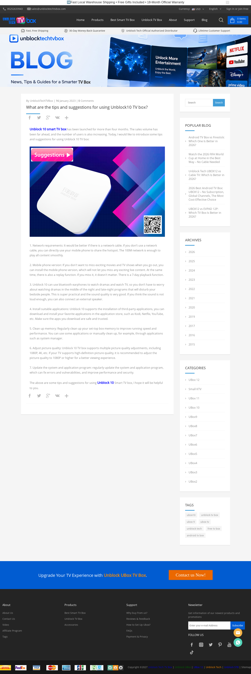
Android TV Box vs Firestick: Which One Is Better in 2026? (207, 141)
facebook (29, 117)
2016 (192, 335)
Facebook (191, 644)
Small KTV (195, 389)
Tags (5, 636)
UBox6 (193, 444)
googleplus (48, 117)
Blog (204, 21)
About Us (7, 613)
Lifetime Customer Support (214, 31)
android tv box (195, 535)
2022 (192, 289)
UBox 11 (194, 398)
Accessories (71, 624)
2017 (192, 326)
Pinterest (219, 644)
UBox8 (193, 426)
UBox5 (193, 454)
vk (57, 117)
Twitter (210, 644)
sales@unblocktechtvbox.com (48, 8)
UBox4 (193, 463)
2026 (192, 252)
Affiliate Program (12, 630)
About (173, 21)
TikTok (191, 652)
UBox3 (193, 472)
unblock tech (194, 528)
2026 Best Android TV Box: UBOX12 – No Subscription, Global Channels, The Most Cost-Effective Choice (206, 194)
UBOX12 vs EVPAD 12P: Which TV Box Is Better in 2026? (205, 212)
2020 (192, 307)
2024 (192, 270)
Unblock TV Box (152, 21)
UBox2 (193, 481)
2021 (192, 298)
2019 (192, 317)
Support (189, 21)
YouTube (229, 644)
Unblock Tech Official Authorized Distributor (152, 31)
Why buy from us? (136, 613)
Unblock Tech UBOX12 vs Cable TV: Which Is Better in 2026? (206, 175)
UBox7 (193, 435)
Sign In (230, 8)
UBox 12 (194, 380)
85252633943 (15, 8)
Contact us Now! (190, 575)
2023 (192, 280)
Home (81, 21)
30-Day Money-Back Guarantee (87, 31)
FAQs (129, 630)
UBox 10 (194, 407)
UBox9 (193, 417)
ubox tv (204, 521)
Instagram (201, 644)
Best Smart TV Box (123, 21)
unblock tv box (209, 515)
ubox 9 (191, 521)
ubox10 (191, 515)
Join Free (243, 8)
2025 (192, 261)
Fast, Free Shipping (37, 31)
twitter (38, 117)
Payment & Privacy (137, 636)
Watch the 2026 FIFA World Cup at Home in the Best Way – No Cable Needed (206, 158)
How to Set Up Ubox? (138, 624)
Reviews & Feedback (138, 618)
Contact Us (8, 618)
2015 (192, 344)
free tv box (214, 528)
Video (5, 624)
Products (98, 21)
